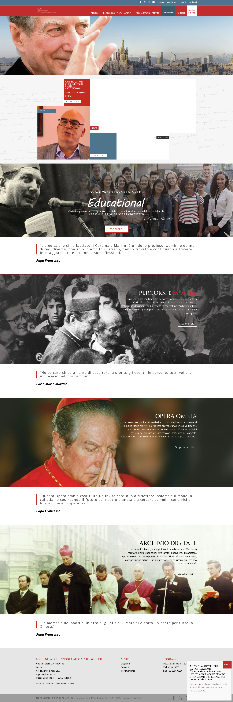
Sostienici (193, 2)
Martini (94, 12)
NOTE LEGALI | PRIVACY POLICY (52, 698)
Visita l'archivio (186, 574)
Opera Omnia (143, 12)
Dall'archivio (72, 101)
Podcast (181, 12)
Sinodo (191, 12)
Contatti (182, 2)
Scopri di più (116, 229)
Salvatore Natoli (64, 151)
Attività (155, 12)
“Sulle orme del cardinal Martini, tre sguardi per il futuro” (168, 101)
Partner (161, 2)
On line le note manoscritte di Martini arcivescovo (74, 84)
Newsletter (171, 2)
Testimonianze (47, 111)
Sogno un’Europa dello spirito (131, 138)
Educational (168, 13)
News (119, 12)
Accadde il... (99, 155)
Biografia (125, 663)
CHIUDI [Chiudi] (227, 664)
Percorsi (163, 137)
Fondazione (109, 12)
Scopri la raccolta (184, 447)
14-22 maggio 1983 (101, 136)
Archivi (127, 12)
